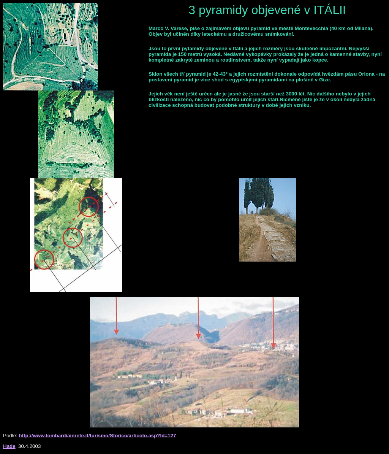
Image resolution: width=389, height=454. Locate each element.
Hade (9, 446)
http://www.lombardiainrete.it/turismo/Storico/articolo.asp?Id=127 (97, 435)
